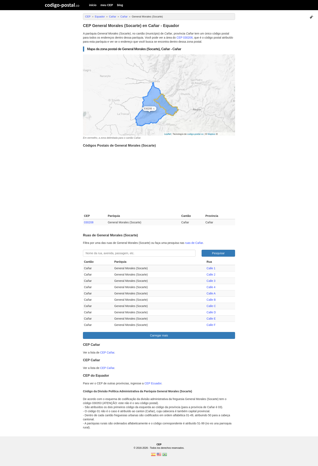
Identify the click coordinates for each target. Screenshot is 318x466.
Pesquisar (218, 253)
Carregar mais (159, 335)
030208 (88, 222)
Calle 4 (211, 287)
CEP (159, 444)
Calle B (211, 299)
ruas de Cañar (194, 242)
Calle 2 (211, 274)
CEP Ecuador (152, 383)
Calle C (211, 306)
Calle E (211, 318)
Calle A (211, 293)
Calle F (211, 325)
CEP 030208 (185, 37)
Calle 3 (211, 280)
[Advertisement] (159, 181)
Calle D (211, 312)
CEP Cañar (107, 352)
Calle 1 (211, 268)
